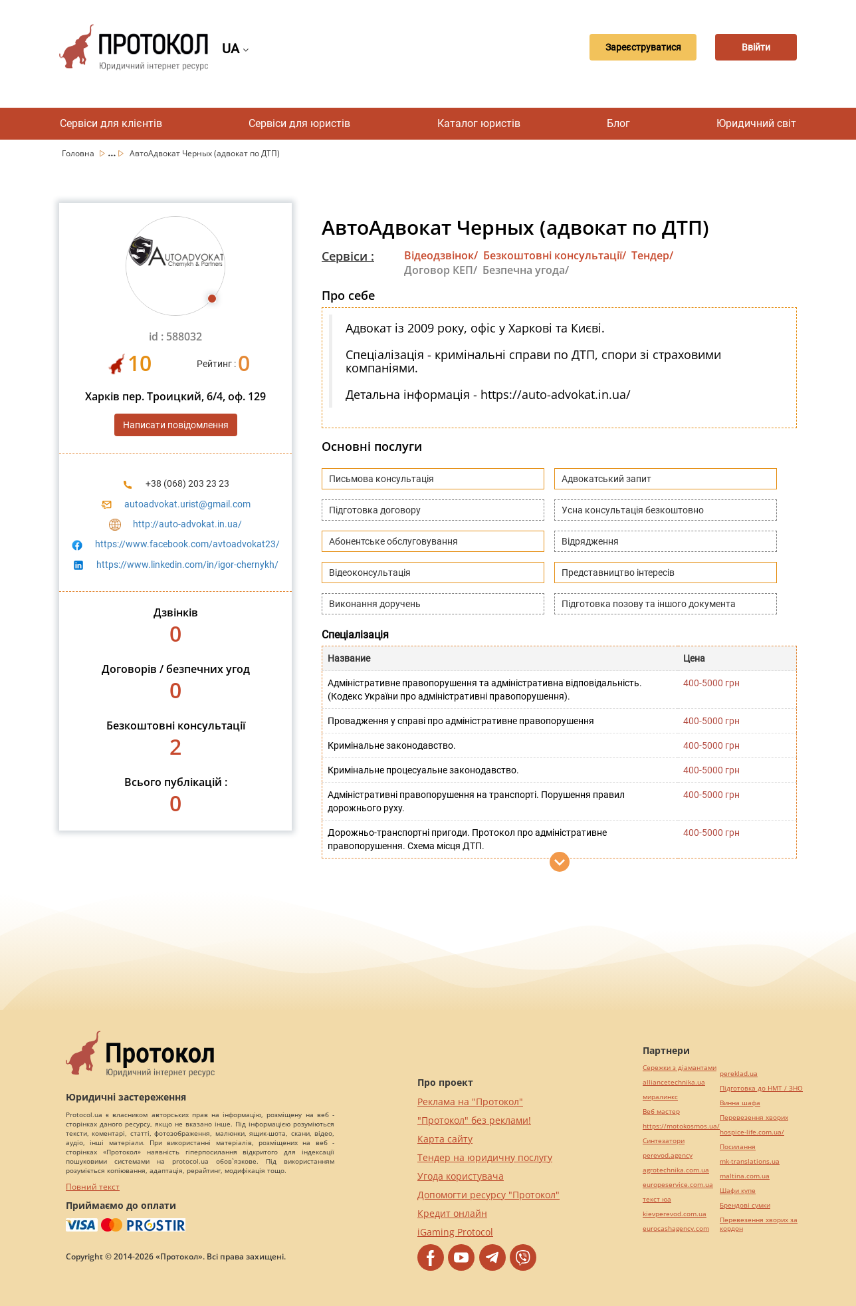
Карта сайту (445, 1138)
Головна (79, 153)
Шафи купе (738, 1190)
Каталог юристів (478, 123)
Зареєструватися (625, 47)
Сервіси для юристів (299, 123)
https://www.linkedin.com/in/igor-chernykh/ (187, 564)
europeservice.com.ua (678, 1184)
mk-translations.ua (750, 1161)
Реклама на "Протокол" (470, 1101)
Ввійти (750, 47)
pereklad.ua (739, 1073)
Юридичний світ (756, 123)
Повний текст (93, 1186)
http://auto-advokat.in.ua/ (187, 524)
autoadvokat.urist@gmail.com (187, 504)
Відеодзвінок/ (441, 255)
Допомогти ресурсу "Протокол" (488, 1194)
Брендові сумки (745, 1205)
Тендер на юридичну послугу (484, 1157)
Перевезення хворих (754, 1117)
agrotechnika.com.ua (676, 1170)
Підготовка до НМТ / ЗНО (761, 1088)
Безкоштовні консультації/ (554, 255)
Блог (618, 123)
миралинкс (660, 1097)
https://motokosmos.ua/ (681, 1126)
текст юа (657, 1199)
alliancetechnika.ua (674, 1082)
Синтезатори (664, 1140)
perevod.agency (668, 1155)
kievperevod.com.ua (674, 1214)
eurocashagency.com (676, 1228)
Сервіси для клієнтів (111, 123)
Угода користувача (460, 1176)
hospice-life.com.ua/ (752, 1132)
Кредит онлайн (452, 1213)
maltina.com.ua (745, 1176)
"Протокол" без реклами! (474, 1120)
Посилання (738, 1146)
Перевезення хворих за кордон (759, 1224)
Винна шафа (740, 1103)
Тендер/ (652, 255)
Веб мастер (661, 1111)
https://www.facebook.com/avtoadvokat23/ (187, 544)
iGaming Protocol (455, 1232)
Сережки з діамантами (679, 1067)
